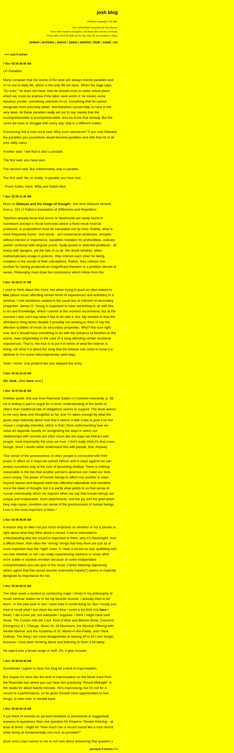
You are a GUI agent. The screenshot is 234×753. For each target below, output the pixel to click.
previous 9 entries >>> (104, 748)
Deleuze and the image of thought (43, 204)
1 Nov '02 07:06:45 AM (17, 390)
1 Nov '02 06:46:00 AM (17, 519)
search (61, 42)
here (30, 381)
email (107, 42)
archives (48, 42)
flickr (97, 42)
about (73, 42)
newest (34, 42)
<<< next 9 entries (16, 54)
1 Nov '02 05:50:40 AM (17, 660)
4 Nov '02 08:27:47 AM (17, 282)
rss (115, 42)
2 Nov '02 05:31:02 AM (17, 373)
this (6, 295)
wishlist (85, 42)
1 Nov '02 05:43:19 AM (17, 708)
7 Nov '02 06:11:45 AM (17, 196)
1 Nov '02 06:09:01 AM (17, 585)
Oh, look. (10, 381)
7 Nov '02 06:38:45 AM (17, 63)
